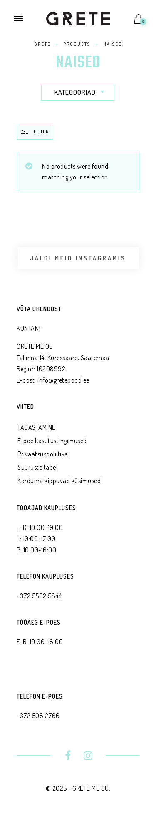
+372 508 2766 (38, 715)
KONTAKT (29, 328)
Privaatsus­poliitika (42, 454)
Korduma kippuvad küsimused (59, 480)
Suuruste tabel (37, 467)
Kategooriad (80, 92)
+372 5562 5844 (39, 596)
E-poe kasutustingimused (52, 440)
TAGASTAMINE (36, 427)
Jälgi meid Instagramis (78, 258)
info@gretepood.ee (63, 380)
